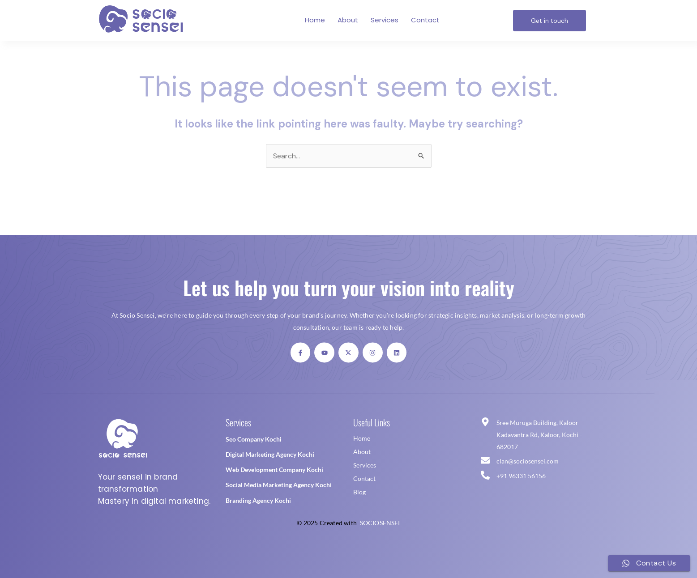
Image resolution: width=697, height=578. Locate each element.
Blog (359, 492)
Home (315, 20)
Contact (425, 20)
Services (384, 20)
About (348, 20)
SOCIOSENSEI (380, 523)
